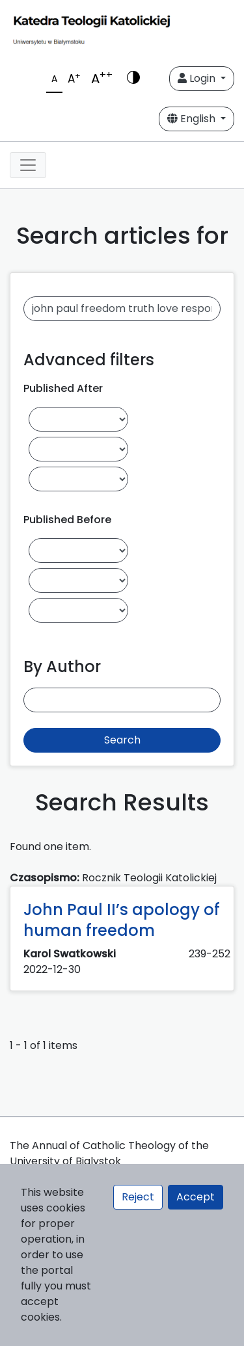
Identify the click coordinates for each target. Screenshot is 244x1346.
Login (198, 78)
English (192, 118)
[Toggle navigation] (28, 165)
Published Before (67, 519)
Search (122, 739)
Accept (195, 1196)
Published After (63, 388)
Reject (138, 1196)
